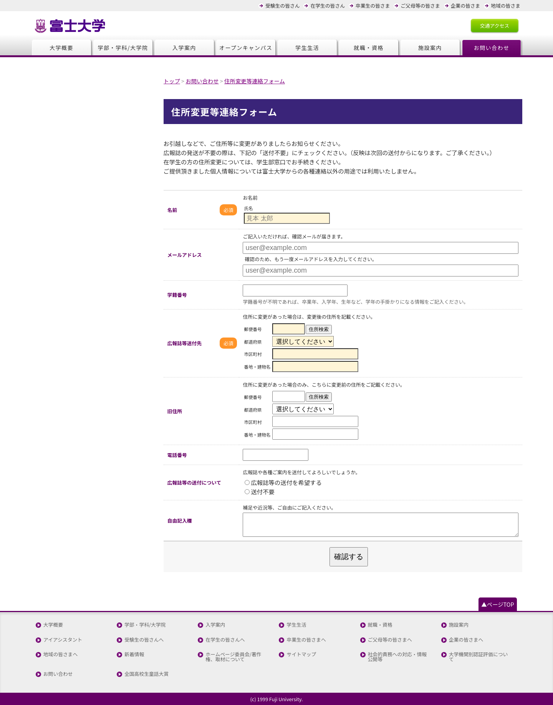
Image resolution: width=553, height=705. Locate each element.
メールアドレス (184, 254)
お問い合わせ (492, 47)
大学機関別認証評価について (478, 657)
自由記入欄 (179, 520)
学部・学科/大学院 (123, 47)
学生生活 (307, 47)
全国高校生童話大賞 (146, 674)
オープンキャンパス (246, 47)
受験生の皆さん (282, 5)
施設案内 (430, 47)
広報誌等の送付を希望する (283, 482)
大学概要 (61, 47)
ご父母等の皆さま (420, 5)
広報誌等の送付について (194, 482)
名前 (172, 209)
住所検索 (319, 329)
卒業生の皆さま (373, 5)
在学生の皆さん (327, 5)
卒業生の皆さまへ (306, 639)
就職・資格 (368, 47)
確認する (348, 557)
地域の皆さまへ (60, 654)
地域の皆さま (505, 5)
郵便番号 (253, 329)
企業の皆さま (465, 5)
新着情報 (134, 654)
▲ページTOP (497, 604)
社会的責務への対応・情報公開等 (397, 657)
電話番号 (177, 454)
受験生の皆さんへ (144, 639)
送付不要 (259, 491)
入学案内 (184, 47)
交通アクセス (494, 25)
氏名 (248, 208)
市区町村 (253, 354)
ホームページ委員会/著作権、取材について (233, 657)
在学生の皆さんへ (225, 639)
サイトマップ (301, 654)
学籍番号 (177, 294)
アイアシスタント (62, 639)
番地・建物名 (257, 367)
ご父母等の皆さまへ (390, 639)
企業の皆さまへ (466, 639)
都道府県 (253, 341)
